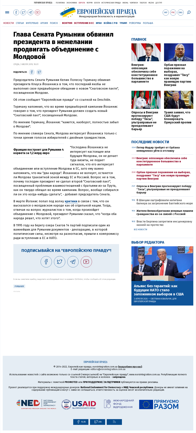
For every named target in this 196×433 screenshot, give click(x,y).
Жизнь (125, 3)
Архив (44, 23)
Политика (60, 3)
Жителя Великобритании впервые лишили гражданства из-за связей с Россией (164, 212)
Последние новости (150, 142)
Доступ (159, 3)
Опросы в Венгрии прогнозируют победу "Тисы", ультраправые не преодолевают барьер (144, 121)
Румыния (19, 286)
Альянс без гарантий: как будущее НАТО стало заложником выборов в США (159, 290)
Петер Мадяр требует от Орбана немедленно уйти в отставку (158, 149)
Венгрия (67, 23)
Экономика (71, 3)
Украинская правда (43, 2)
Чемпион (134, 3)
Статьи (20, 23)
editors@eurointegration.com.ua (107, 369)
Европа (82, 3)
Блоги (97, 3)
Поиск (54, 23)
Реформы (135, 23)
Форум (90, 3)
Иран (99, 23)
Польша (148, 23)
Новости (8, 23)
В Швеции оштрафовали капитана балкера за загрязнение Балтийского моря (164, 202)
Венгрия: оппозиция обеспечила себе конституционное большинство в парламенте (144, 73)
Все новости (140, 229)
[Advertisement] (66, 316)
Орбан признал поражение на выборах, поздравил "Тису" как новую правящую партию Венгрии (177, 75)
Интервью (32, 23)
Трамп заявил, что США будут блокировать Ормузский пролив (177, 117)
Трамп (123, 23)
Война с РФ (111, 23)
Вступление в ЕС (84, 23)
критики (71, 201)
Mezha (151, 3)
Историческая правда (111, 3)
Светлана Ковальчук (161, 299)
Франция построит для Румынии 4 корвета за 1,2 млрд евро (38, 151)
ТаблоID (143, 3)
